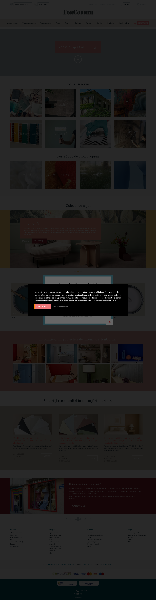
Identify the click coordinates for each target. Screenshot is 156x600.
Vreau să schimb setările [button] (60, 306)
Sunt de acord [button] (42, 306)
